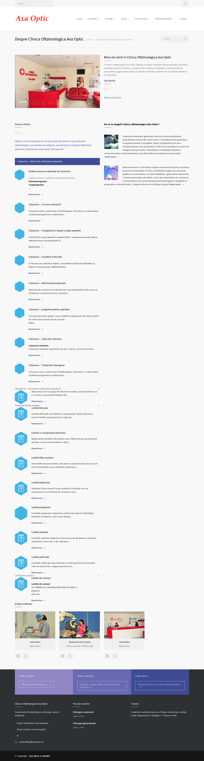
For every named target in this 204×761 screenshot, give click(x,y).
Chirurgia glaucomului (84, 723)
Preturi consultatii (85, 675)
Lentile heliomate (40, 482)
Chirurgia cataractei (83, 711)
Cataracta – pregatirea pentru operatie (49, 309)
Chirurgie (109, 18)
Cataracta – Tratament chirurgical (46, 365)
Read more (34, 194)
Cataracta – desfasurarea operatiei (47, 283)
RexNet (46, 755)
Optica (124, 18)
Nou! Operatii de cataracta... (35, 684)
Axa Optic (34, 755)
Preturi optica (141, 675)
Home (88, 39)
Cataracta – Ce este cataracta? (45, 204)
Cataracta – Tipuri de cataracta (45, 339)
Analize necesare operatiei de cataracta (49, 171)
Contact (183, 18)
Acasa (79, 18)
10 (92, 103)
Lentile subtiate (39, 532)
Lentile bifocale (39, 408)
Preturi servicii (141, 18)
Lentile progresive (40, 507)
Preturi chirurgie (26, 675)
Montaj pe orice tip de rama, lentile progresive (159, 684)
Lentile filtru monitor (42, 457)
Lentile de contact (41, 578)
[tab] (57, 161)
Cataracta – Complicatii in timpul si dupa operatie (55, 230)
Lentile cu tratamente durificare (48, 432)
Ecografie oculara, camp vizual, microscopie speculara (100, 685)
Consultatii (92, 18)
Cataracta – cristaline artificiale (45, 256)
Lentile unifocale (40, 557)
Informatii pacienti (163, 18)
